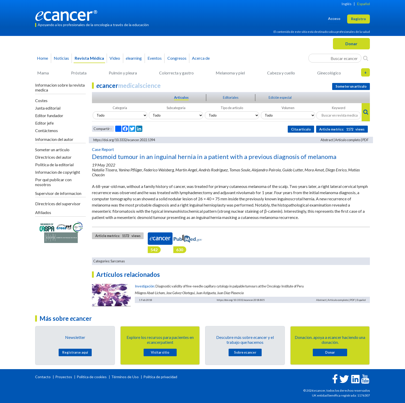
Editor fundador (49, 115)
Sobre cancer (245, 352)
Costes (41, 100)
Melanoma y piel (230, 72)
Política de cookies (92, 377)
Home (42, 58)
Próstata (79, 72)
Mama (43, 72)
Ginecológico (329, 72)
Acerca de (201, 58)
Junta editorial (47, 107)
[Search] (365, 58)
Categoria (120, 108)
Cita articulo (301, 129)
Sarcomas (118, 261)
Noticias (61, 58)
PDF (365, 140)
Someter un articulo (52, 149)
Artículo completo (347, 140)
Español (363, 4)
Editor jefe (44, 122)
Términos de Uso (125, 377)
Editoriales (230, 97)
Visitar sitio (160, 352)
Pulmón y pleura (123, 72)
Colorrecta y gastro (176, 72)
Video (115, 58)
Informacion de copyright (57, 172)
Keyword (338, 108)
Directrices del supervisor (58, 203)
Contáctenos (46, 130)
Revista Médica (89, 58)
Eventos (154, 58)
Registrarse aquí (75, 352)
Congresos (176, 58)
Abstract (327, 140)
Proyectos (64, 377)
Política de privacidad (160, 377)
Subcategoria (176, 108)
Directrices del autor (53, 157)
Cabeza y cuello (281, 72)
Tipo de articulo (232, 108)
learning (134, 58)
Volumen (288, 108)
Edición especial (280, 97)
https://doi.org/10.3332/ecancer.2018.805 (241, 299)
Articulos (181, 97)
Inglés (346, 4)
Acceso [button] (334, 18)
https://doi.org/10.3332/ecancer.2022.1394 (124, 140)
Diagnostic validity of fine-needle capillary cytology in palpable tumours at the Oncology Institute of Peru (229, 286)
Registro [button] (358, 19)
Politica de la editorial (54, 164)
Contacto (43, 377)
